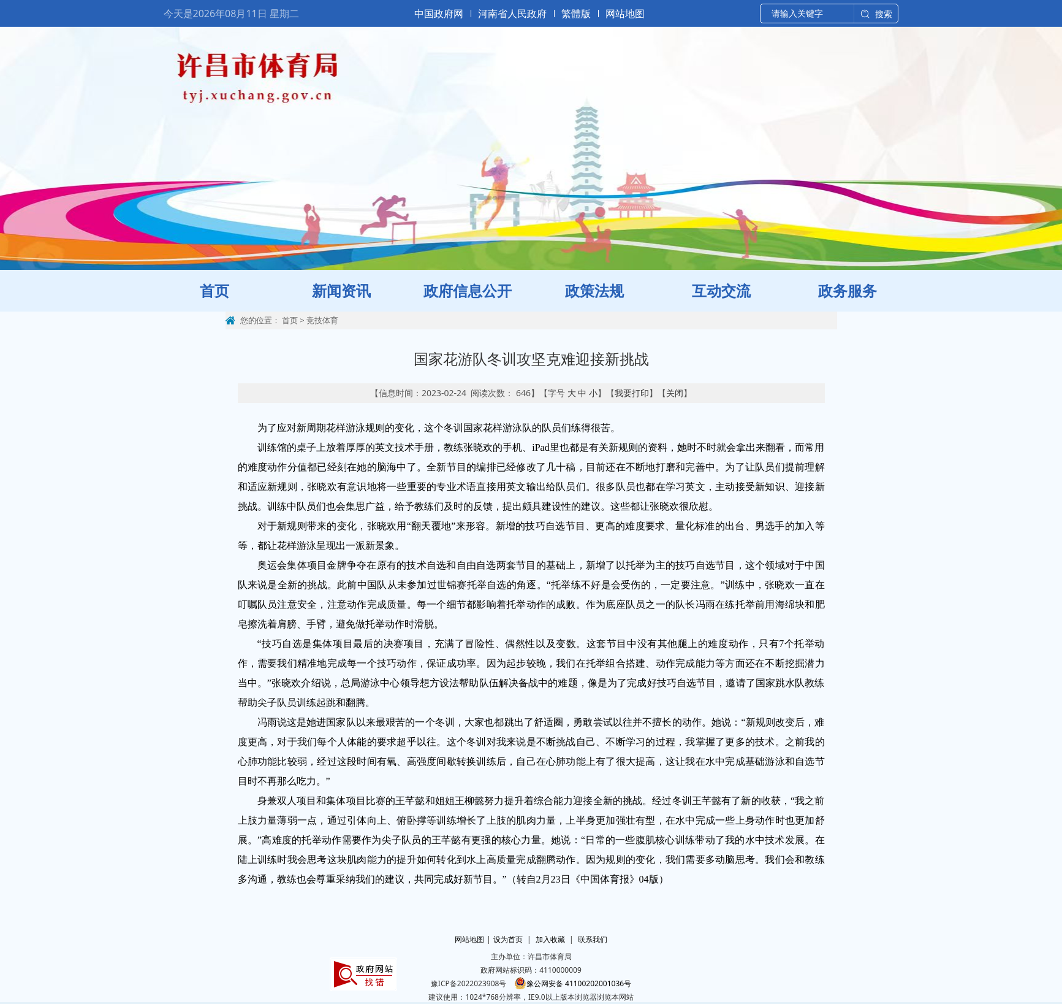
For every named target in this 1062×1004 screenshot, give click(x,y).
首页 (290, 320)
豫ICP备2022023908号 (469, 983)
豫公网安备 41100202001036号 (572, 983)
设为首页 (508, 939)
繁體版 (576, 13)
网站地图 (625, 13)
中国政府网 (438, 13)
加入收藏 (550, 939)
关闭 (674, 393)
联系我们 (592, 939)
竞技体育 (322, 320)
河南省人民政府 (512, 13)
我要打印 (632, 393)
